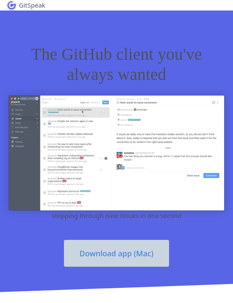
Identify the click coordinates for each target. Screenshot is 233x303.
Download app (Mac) (116, 253)
